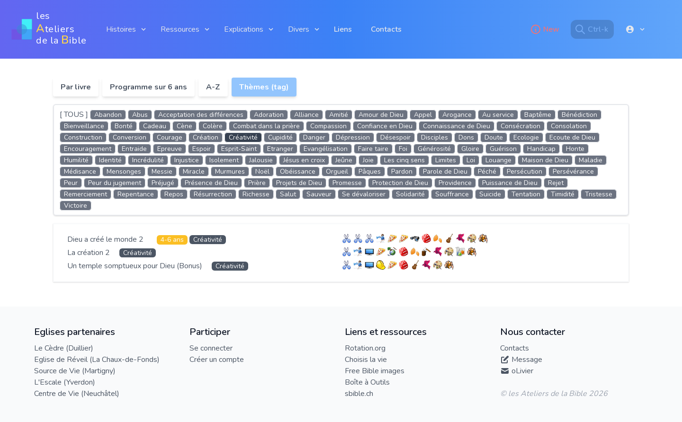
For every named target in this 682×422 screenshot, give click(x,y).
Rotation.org (365, 348)
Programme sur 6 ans (148, 87)
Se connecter (211, 348)
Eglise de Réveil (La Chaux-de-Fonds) (97, 359)
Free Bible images (374, 371)
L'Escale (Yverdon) (64, 382)
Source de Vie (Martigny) (75, 371)
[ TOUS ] (74, 114)
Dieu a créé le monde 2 (106, 239)
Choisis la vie (366, 359)
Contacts (386, 29)
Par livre (76, 87)
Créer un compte (216, 359)
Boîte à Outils (367, 382)
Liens (343, 29)
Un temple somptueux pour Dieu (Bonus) (135, 266)
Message (527, 359)
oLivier (522, 371)
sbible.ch (359, 393)
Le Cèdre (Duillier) (63, 348)
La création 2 (89, 252)
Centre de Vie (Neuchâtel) (76, 393)
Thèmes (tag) (264, 87)
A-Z (213, 87)
